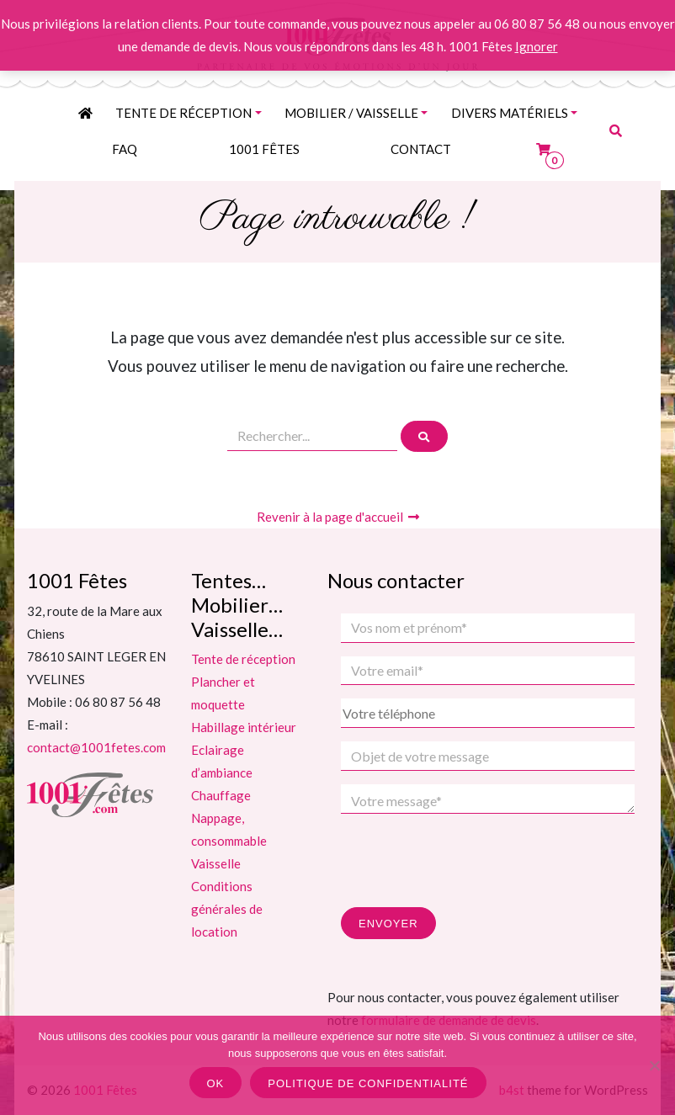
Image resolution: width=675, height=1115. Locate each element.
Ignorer (536, 46)
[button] (615, 130)
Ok (216, 1083)
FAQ (124, 149)
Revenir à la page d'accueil (338, 516)
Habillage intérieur (243, 727)
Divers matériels (509, 112)
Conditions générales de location (227, 909)
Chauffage (221, 795)
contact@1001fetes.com (96, 747)
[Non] (654, 1065)
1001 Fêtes (264, 149)
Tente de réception (183, 112)
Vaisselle (216, 863)
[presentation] (469, 860)
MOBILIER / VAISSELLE (351, 112)
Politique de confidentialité (368, 1083)
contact (421, 149)
